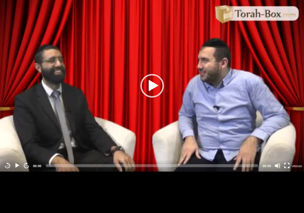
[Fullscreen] (287, 166)
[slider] (152, 165)
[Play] (17, 166)
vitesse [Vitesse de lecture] (297, 166)
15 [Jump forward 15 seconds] (26, 165)
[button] (152, 86)
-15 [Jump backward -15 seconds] (7, 165)
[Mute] (277, 166)
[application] (152, 86)
